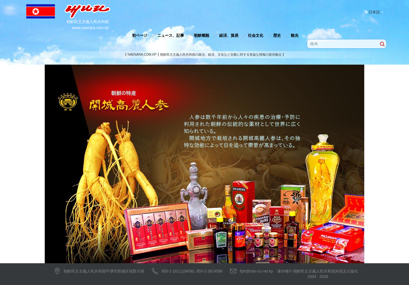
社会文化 (255, 35)
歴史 (277, 35)
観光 (294, 35)
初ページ (139, 35)
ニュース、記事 (170, 35)
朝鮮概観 (201, 35)
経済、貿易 (228, 35)
